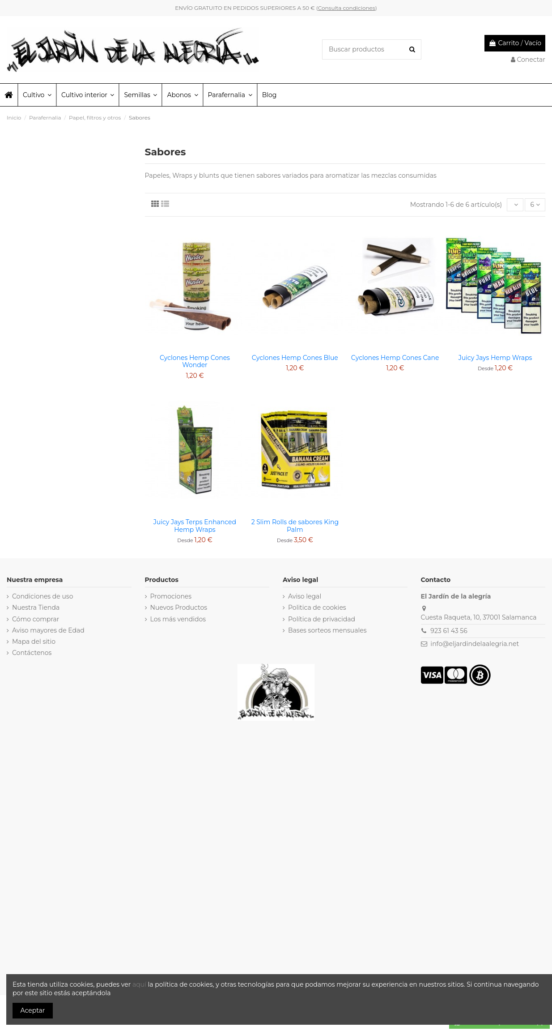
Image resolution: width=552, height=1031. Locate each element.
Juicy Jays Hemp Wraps (495, 358)
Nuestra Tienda (35, 607)
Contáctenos (31, 653)
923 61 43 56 (448, 631)
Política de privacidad (321, 619)
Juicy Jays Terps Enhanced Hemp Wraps (194, 526)
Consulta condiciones (346, 7)
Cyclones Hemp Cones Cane (395, 358)
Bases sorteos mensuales (327, 630)
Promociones (171, 596)
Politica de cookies (317, 607)
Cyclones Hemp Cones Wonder (195, 361)
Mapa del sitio (33, 641)
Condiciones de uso (42, 596)
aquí (140, 984)
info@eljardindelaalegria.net (474, 644)
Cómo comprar (35, 619)
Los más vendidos (178, 619)
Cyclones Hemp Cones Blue (295, 358)
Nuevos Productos (179, 607)
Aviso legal (304, 596)
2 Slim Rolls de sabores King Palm (295, 526)
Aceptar (33, 1010)
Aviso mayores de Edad (48, 630)
